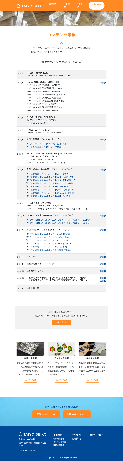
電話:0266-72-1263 (46, 414)
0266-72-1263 (29, 450)
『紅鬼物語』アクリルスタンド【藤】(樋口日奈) (47, 186)
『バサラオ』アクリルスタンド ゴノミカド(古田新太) (49, 249)
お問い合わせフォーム (77, 414)
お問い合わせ (96, 5)
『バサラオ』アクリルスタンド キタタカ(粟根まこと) (49, 243)
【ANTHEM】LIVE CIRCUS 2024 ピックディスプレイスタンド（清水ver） (58, 222)
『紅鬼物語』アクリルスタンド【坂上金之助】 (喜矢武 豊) (51, 180)
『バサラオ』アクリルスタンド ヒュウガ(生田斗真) (48, 234)
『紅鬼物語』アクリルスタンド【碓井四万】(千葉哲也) (50, 192)
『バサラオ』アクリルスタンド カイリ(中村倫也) (47, 237)
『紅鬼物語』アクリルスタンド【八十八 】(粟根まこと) (50, 189)
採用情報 (79, 5)
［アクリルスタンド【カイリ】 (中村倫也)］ (45, 146)
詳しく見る (30, 380)
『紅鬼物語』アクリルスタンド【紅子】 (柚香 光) (47, 173)
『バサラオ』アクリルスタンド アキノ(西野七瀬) (47, 240)
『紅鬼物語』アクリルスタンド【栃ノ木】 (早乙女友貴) (50, 177)
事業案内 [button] (53, 4)
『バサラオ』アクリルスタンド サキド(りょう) (46, 246)
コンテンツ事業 (59, 442)
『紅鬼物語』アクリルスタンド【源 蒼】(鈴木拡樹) (48, 196)
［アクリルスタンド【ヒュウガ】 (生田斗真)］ (46, 143)
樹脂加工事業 (58, 438)
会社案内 (67, 5)
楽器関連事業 (58, 445)
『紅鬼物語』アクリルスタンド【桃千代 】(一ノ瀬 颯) (49, 183)
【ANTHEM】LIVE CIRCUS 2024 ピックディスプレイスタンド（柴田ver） (58, 219)
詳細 (103, 82)
